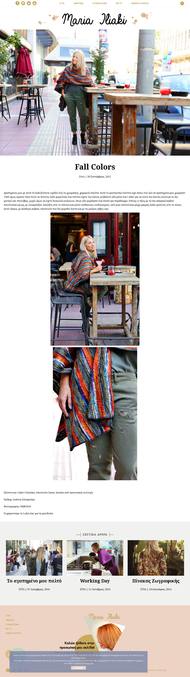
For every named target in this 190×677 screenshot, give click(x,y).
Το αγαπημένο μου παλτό (34, 581)
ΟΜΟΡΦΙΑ (78, 3)
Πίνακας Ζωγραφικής (155, 581)
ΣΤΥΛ (62, 3)
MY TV (119, 3)
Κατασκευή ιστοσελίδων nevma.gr (150, 670)
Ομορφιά (10, 620)
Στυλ (82, 176)
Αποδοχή (78, 668)
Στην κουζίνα (12, 624)
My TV (8, 629)
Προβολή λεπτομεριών (83, 663)
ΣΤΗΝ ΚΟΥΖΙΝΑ (100, 3)
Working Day (95, 581)
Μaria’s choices (140, 3)
